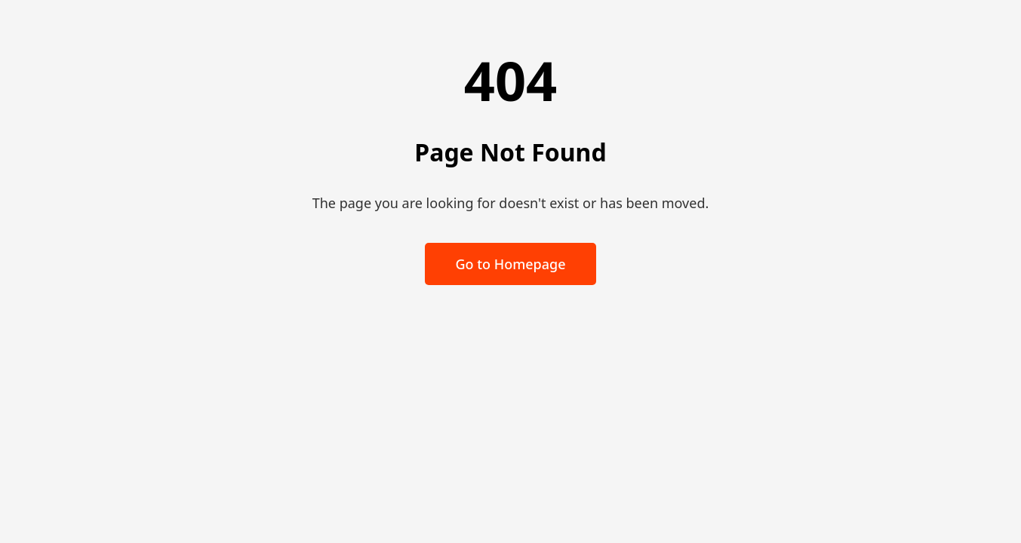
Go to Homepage (510, 264)
